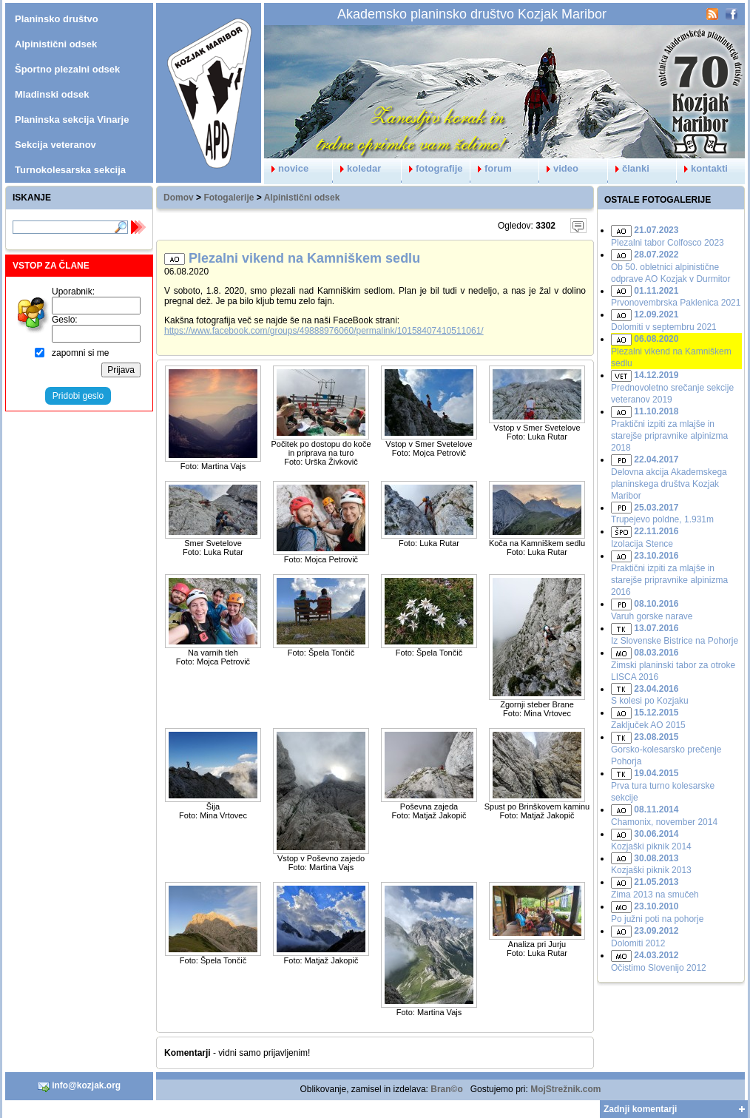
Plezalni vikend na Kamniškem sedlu (671, 351)
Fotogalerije (228, 197)
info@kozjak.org (79, 1086)
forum (491, 168)
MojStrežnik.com (565, 1089)
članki (628, 168)
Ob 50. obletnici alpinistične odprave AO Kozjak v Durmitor (670, 266)
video (558, 168)
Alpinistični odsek (302, 197)
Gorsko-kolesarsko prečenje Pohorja (666, 749)
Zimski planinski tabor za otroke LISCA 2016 (673, 664)
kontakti (702, 168)
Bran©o (446, 1089)
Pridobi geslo (78, 396)
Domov (178, 197)
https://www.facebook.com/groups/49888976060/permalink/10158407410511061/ (324, 331)
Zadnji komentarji (640, 1109)
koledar (357, 168)
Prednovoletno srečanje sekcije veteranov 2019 (672, 387)
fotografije (432, 168)
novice (286, 168)
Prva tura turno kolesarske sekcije (662, 785)
